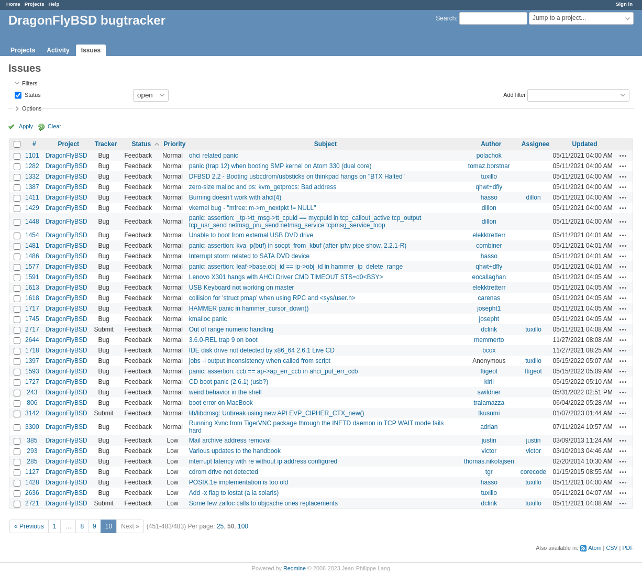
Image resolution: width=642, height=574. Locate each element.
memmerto (489, 340)
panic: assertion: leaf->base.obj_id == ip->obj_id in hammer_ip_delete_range (296, 266)
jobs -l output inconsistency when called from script (259, 361)
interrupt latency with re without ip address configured (263, 461)
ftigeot (488, 371)
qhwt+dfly (488, 187)
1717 (32, 308)
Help (54, 4)
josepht (489, 319)
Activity (58, 50)
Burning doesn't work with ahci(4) (235, 197)
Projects (35, 4)
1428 (32, 482)
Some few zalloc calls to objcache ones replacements (263, 503)
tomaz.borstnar (489, 166)
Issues (91, 50)
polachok (489, 155)
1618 (32, 298)
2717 (32, 329)
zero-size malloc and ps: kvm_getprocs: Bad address (262, 187)
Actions (623, 155)
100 (243, 526)
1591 (32, 277)
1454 (32, 235)
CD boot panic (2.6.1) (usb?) (228, 381)
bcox (488, 350)
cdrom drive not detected (223, 472)
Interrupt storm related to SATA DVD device (249, 256)
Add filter (514, 94)
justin (489, 440)
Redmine (294, 568)
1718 (32, 350)
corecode (533, 472)
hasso (489, 197)
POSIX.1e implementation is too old (238, 482)
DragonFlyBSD (66, 155)
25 (220, 526)
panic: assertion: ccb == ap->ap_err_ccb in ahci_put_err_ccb (273, 371)
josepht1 (489, 308)
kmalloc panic (208, 319)
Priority (174, 144)
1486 (32, 256)
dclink (489, 329)
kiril (489, 381)
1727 (32, 381)
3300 (32, 427)
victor (488, 451)
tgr (489, 472)
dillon (533, 197)
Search (446, 18)
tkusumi (489, 413)
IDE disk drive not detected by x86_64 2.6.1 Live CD (262, 350)
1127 (32, 472)
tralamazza (488, 402)
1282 (32, 166)
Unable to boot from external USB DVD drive (251, 235)
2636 (32, 492)
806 (32, 402)
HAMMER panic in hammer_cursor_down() (249, 308)
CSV (611, 548)
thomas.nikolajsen (489, 461)
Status (32, 94)
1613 (32, 287)
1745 (32, 319)
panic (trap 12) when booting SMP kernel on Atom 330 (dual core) (280, 166)
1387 (32, 187)
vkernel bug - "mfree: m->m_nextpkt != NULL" (252, 208)
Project (68, 144)
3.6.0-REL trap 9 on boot (223, 340)
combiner (489, 245)
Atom (594, 548)
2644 (32, 340)
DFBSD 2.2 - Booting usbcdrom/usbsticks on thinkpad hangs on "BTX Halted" (297, 176)
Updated (584, 144)
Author (491, 144)
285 (32, 461)
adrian (488, 427)
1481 (32, 245)
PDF (628, 548)
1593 (32, 371)
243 (32, 392)
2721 (32, 503)
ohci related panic (213, 155)
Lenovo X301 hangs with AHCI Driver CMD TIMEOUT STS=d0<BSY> (286, 277)
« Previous (29, 526)
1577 (32, 266)
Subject (325, 144)
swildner (489, 392)
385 (32, 440)
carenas (489, 298)
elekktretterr (488, 235)
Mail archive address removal (230, 440)
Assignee (535, 144)
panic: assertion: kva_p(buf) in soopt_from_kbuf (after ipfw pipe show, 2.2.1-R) (298, 245)
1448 (32, 221)
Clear (54, 126)
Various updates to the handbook (235, 451)
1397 (32, 361)
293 (32, 451)
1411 (32, 197)
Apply (26, 126)
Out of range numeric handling (231, 329)
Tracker (106, 144)
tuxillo (489, 176)
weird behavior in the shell (225, 392)
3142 (32, 413)
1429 (32, 208)
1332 (32, 176)
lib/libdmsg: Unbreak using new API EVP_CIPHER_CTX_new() (276, 413)
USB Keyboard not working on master (241, 287)
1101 (32, 155)
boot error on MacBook (221, 402)
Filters (29, 83)
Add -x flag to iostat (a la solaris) (234, 492)
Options (31, 108)
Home (13, 4)
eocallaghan (489, 277)
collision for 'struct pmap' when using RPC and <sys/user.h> (272, 298)
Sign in (624, 4)
